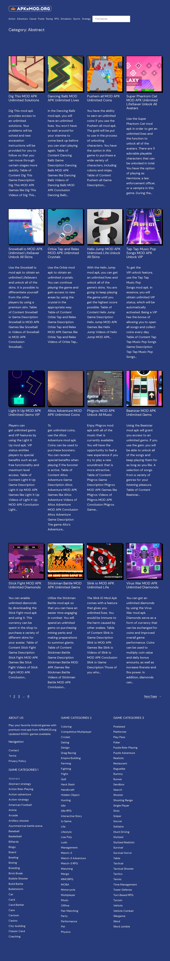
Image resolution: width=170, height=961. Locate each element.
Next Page (153, 696)
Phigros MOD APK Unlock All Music (101, 413)
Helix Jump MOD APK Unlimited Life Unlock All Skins (104, 253)
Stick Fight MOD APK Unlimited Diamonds (25, 585)
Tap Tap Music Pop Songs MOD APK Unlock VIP (141, 253)
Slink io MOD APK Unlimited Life (100, 585)
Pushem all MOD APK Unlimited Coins (103, 98)
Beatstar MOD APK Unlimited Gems (141, 413)
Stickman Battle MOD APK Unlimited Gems (65, 585)
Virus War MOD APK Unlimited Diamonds (142, 585)
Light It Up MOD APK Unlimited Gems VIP (25, 413)
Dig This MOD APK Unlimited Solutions (24, 98)
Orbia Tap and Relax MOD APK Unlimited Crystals (63, 253)
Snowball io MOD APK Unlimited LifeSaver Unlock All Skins (26, 253)
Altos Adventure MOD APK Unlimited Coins (65, 413)
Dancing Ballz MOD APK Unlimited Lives (63, 98)
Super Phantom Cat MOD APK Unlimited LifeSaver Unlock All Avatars (142, 102)
